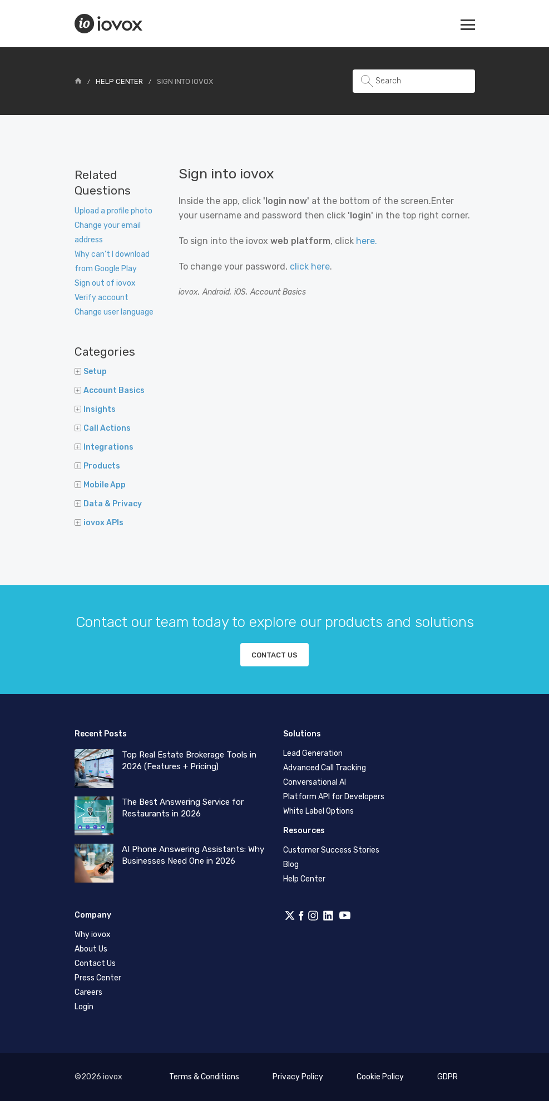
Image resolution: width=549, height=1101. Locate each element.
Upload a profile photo (113, 211)
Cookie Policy (380, 1077)
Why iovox (93, 934)
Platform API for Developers (333, 796)
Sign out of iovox (105, 283)
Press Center (98, 978)
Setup (91, 371)
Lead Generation (313, 753)
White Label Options (318, 811)
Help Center (119, 81)
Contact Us (95, 963)
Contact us (274, 655)
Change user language (114, 312)
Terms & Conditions (204, 1077)
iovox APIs (99, 522)
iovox (110, 23)
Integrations (104, 447)
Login (84, 1007)
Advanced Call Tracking (324, 768)
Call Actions (103, 428)
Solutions (302, 734)
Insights (95, 409)
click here (310, 266)
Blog (291, 864)
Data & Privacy (108, 504)
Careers (88, 992)
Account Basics (110, 390)
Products (97, 466)
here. (366, 241)
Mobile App (100, 485)
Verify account (101, 297)
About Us (91, 949)
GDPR (447, 1077)
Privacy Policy (298, 1077)
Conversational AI (314, 782)
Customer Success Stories (331, 850)
